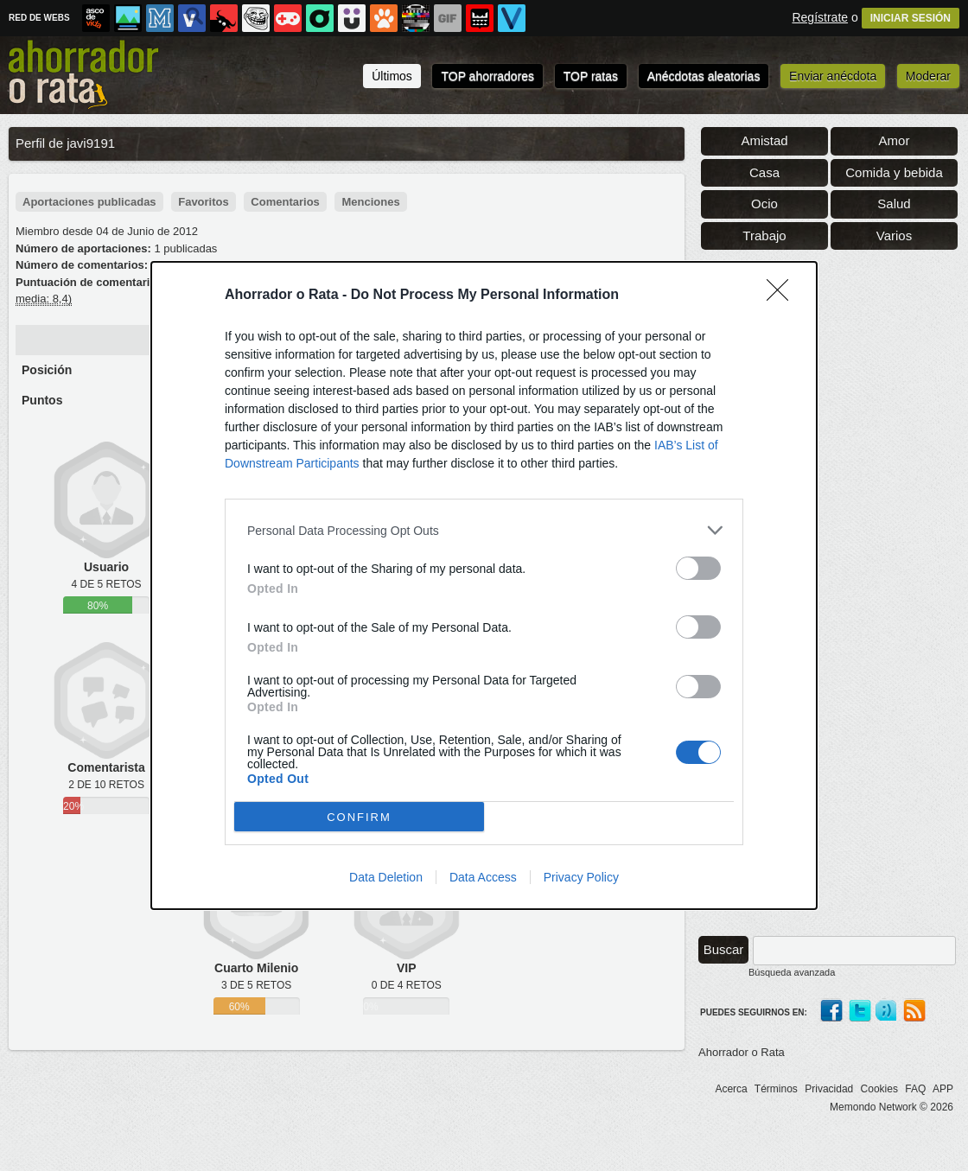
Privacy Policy (581, 877)
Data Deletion (386, 877)
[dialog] (484, 585)
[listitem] (484, 530)
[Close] (783, 295)
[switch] (698, 568)
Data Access (483, 877)
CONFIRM (359, 817)
